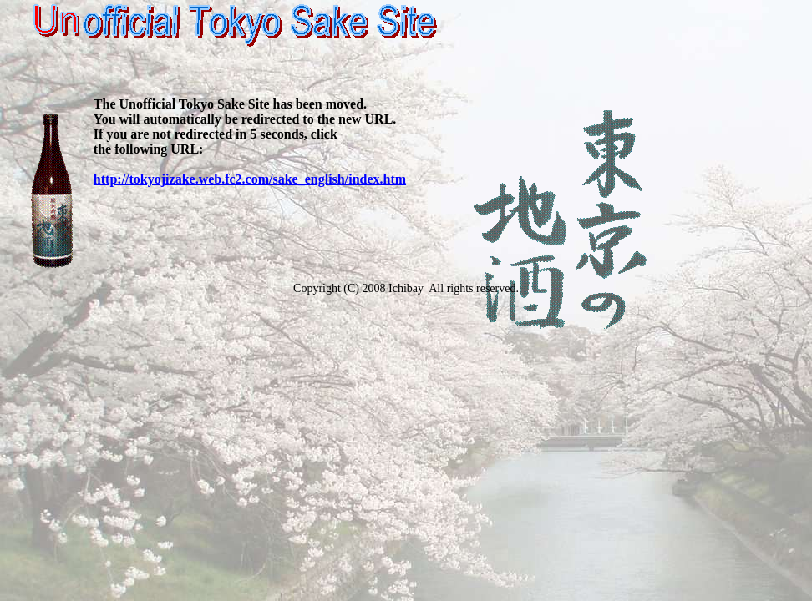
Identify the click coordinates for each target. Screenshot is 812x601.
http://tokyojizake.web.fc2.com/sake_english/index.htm (250, 179)
